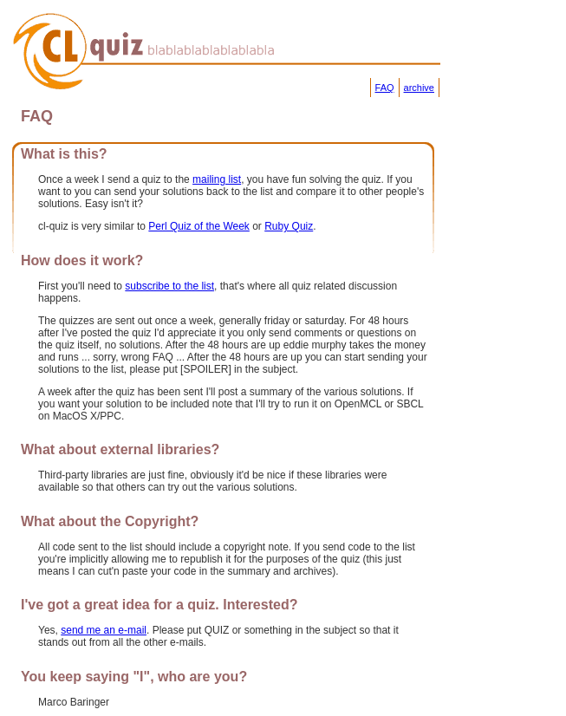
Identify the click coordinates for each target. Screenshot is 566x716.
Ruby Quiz (288, 226)
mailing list (216, 179)
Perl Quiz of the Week (199, 226)
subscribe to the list (169, 286)
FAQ (384, 87)
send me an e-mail (103, 630)
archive (419, 87)
